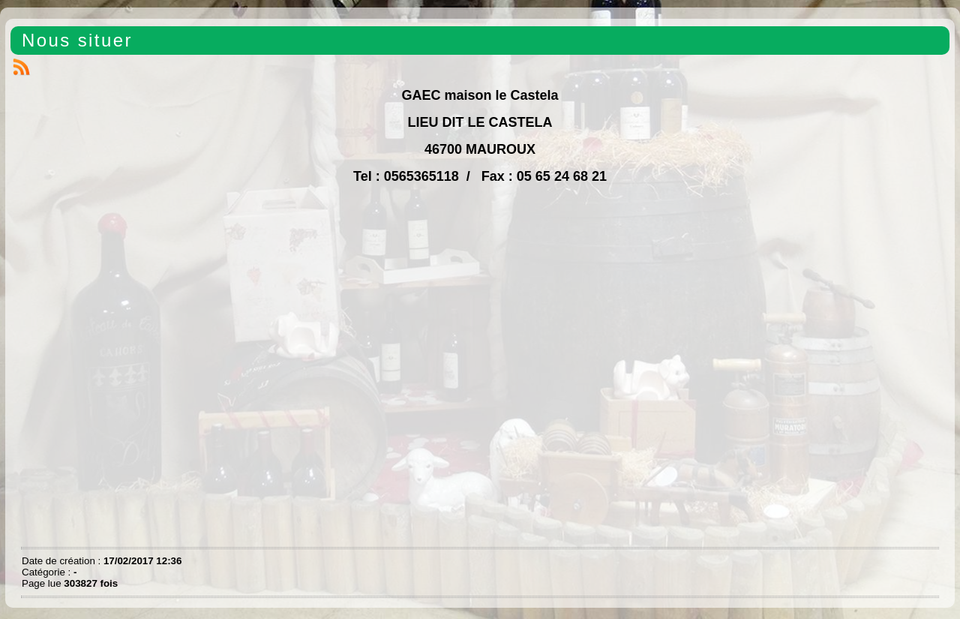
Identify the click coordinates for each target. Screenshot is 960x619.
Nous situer (77, 40)
